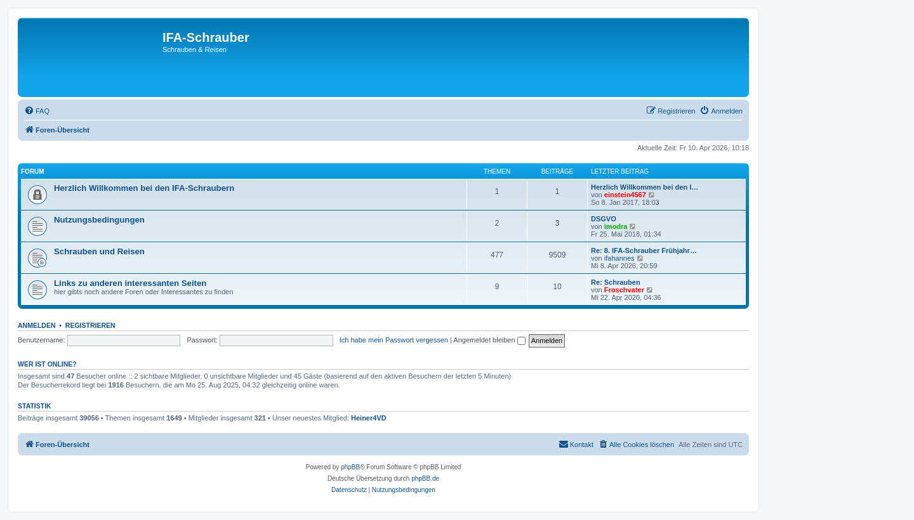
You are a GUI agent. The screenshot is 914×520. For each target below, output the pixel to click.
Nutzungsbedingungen (99, 219)
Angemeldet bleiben (489, 340)
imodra (616, 226)
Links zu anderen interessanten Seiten (130, 283)
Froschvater (624, 290)
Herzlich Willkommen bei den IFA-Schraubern (144, 188)
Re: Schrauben (615, 282)
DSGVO (603, 219)
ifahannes (619, 258)
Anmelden (37, 325)
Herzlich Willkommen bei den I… (644, 187)
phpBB (350, 467)
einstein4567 (625, 194)
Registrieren (90, 325)
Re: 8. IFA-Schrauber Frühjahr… (644, 250)
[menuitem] (37, 111)
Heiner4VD (369, 418)
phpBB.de (425, 478)
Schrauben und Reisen (99, 251)
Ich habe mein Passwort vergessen (394, 340)
